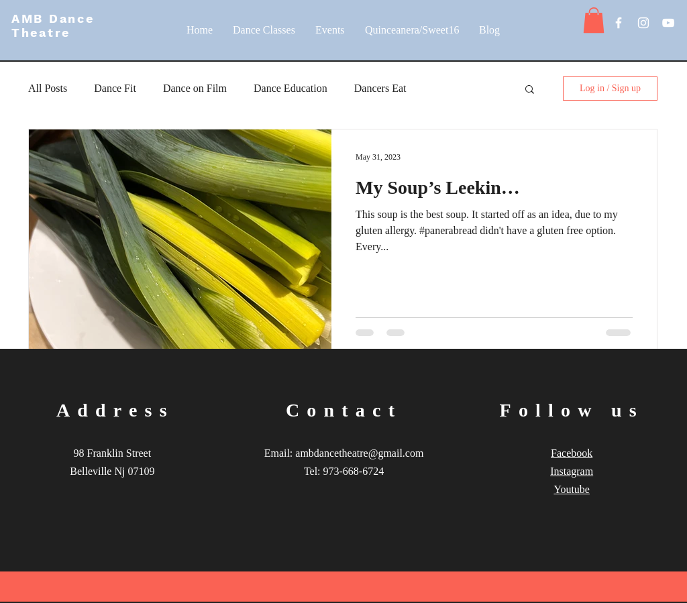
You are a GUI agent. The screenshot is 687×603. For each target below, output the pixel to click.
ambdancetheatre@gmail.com (359, 453)
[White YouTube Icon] (668, 22)
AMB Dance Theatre (52, 25)
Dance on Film (195, 88)
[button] (593, 20)
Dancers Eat (380, 88)
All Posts (47, 88)
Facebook (571, 453)
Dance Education (290, 88)
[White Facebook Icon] (618, 22)
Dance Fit (115, 88)
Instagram (571, 471)
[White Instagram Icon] (643, 22)
